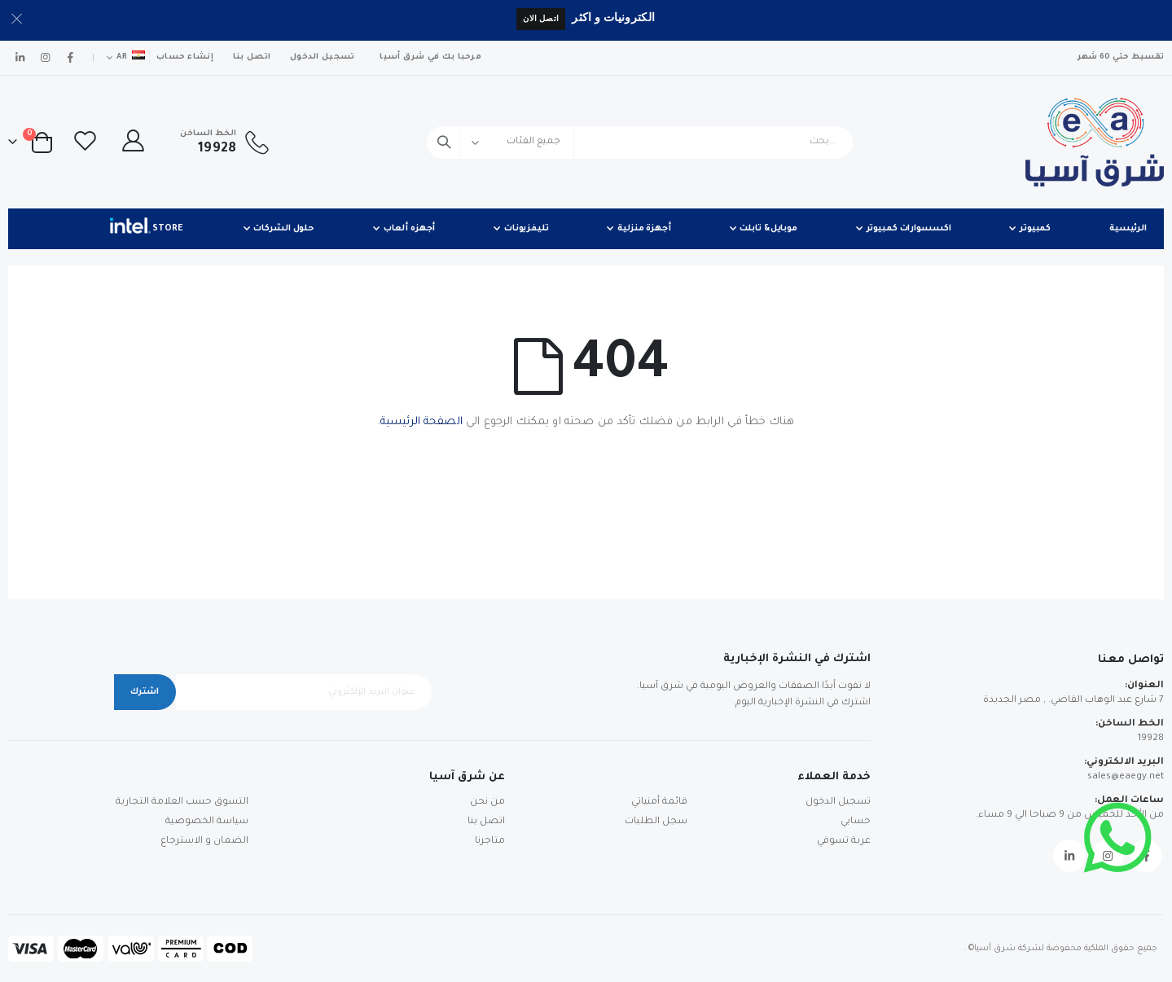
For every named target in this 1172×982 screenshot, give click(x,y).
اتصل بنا (251, 57)
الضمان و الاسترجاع (204, 841)
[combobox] (640, 142)
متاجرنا (490, 841)
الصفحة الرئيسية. (420, 422)
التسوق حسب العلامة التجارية (182, 802)
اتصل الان (541, 18)
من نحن (487, 802)
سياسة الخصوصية (206, 822)
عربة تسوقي (844, 841)
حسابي (856, 822)
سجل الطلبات (656, 822)
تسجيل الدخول (322, 57)
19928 (1151, 739)
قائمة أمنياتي (659, 802)
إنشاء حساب (184, 57)
